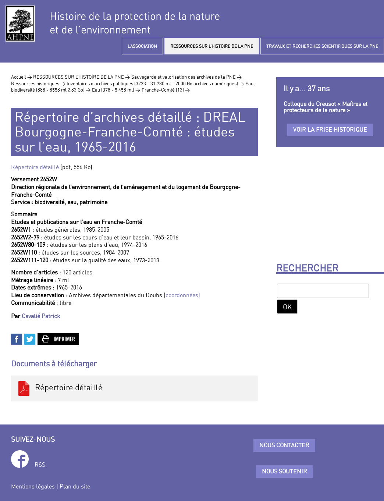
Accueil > (22, 77)
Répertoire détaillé (35, 167)
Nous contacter (284, 445)
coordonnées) (183, 295)
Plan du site (75, 486)
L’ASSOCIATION (142, 46)
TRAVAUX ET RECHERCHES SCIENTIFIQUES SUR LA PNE (322, 46)
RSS (40, 464)
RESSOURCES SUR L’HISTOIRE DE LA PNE (211, 46)
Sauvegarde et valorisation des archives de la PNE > (186, 77)
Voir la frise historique (330, 129)
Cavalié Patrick (41, 316)
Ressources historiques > (38, 83)
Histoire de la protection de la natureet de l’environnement (135, 23)
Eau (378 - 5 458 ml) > (116, 90)
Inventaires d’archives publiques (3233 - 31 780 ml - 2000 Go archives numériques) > (155, 83)
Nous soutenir (284, 471)
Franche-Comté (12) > (166, 90)
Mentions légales (33, 486)
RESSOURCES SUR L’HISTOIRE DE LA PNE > (81, 77)
